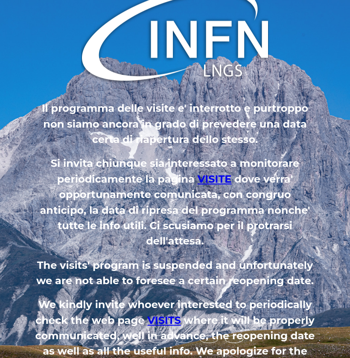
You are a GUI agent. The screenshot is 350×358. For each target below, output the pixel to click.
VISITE (215, 179)
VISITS (164, 320)
